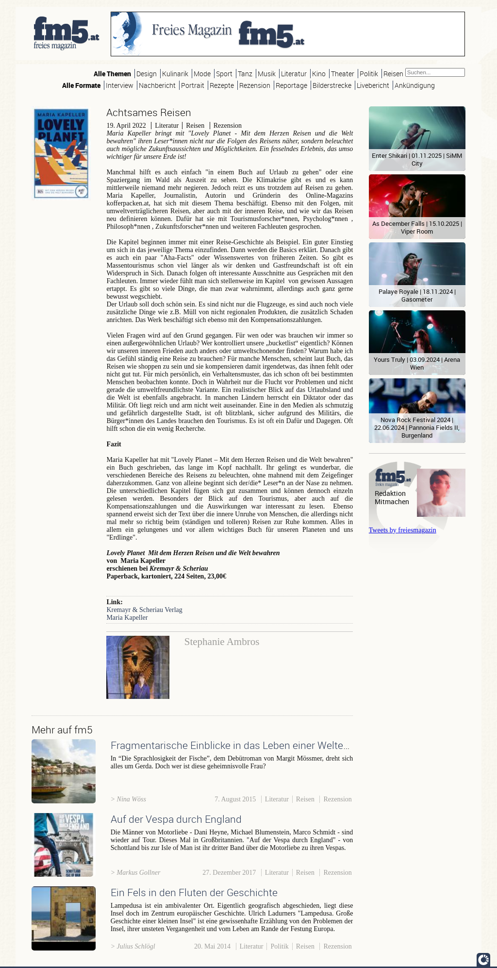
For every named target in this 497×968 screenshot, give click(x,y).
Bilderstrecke (332, 85)
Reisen (393, 73)
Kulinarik (175, 73)
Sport (224, 73)
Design (146, 73)
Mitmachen (392, 501)
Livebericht (373, 85)
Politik (369, 73)
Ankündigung (415, 85)
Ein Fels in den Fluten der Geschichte (194, 892)
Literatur (294, 73)
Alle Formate (81, 85)
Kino (319, 73)
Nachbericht (157, 85)
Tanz (245, 73)
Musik (267, 73)
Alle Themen (112, 73)
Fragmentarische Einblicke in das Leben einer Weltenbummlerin (254, 745)
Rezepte (222, 85)
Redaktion (390, 493)
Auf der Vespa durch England (176, 819)
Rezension (254, 85)
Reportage (291, 85)
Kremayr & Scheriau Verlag (144, 609)
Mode (202, 73)
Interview (119, 85)
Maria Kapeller (127, 617)
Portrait (192, 85)
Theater (342, 73)
